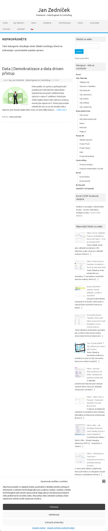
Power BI (47, 23)
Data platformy (83, 111)
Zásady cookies (39, 528)
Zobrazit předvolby (54, 522)
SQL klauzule (85, 90)
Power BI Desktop (87, 156)
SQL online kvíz (86, 107)
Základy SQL (85, 82)
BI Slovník (94, 23)
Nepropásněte (15, 117)
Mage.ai (83, 131)
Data (33, 23)
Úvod (5, 23)
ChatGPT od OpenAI (85, 189)
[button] (103, 481)
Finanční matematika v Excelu (91, 169)
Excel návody (85, 181)
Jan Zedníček (54, 10)
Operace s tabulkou (87, 86)
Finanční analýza (86, 164)
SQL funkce (84, 99)
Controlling (64, 23)
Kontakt (21, 29)
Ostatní (6, 29)
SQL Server (84, 115)
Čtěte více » (62, 110)
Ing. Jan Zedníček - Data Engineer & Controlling (29, 80)
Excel (80, 23)
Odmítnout (54, 514)
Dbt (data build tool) (88, 119)
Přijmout (54, 507)
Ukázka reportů (86, 140)
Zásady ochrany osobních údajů (61, 528)
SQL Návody (18, 23)
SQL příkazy (84, 103)
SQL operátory (86, 95)
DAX (81, 152)
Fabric (82, 123)
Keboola (83, 127)
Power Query (85, 148)
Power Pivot (85, 144)
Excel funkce (85, 177)
